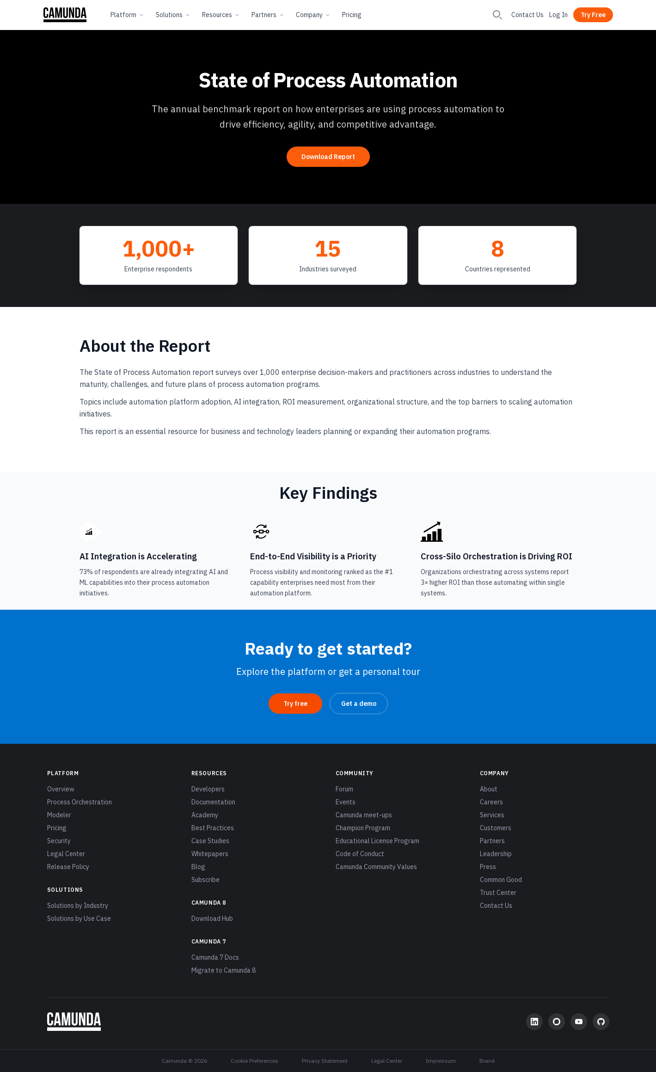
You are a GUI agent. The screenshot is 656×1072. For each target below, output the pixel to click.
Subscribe (205, 880)
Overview (60, 789)
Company (313, 15)
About (488, 789)
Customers (495, 828)
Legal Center (66, 854)
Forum (344, 789)
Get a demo (358, 703)
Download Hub (212, 918)
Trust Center (498, 892)
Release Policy (68, 867)
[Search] (497, 14)
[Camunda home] (64, 14)
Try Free (593, 15)
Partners (268, 15)
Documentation (213, 802)
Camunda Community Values (376, 867)
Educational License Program (377, 841)
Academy (204, 815)
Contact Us (527, 15)
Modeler (59, 815)
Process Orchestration (79, 802)
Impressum (441, 1060)
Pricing (352, 15)
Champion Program (363, 828)
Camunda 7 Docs (215, 957)
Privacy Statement (325, 1060)
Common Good (501, 880)
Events (346, 802)
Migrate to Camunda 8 (223, 970)
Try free (295, 703)
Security (59, 841)
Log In (558, 15)
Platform (127, 15)
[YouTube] (578, 1021)
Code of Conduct (360, 854)
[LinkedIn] (534, 1021)
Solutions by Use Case (79, 918)
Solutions (173, 15)
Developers (208, 789)
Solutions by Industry (77, 905)
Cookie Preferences (254, 1060)
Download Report (328, 157)
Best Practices (212, 828)
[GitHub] (601, 1021)
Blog (198, 867)
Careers (491, 802)
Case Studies (210, 841)
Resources (221, 15)
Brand (487, 1060)
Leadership (496, 854)
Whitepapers (209, 854)
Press (488, 867)
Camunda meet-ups (364, 815)
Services (492, 815)
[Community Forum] (556, 1021)
